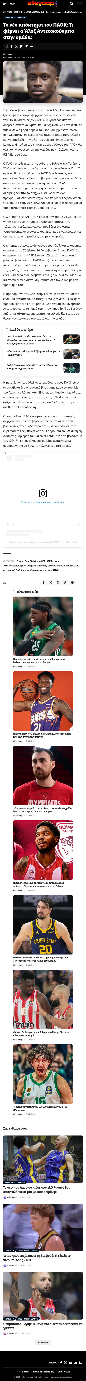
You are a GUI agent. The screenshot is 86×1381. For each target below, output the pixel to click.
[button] (6, 3)
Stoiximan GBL (37, 561)
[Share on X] (16, 46)
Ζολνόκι (51, 565)
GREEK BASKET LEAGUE (15, 17)
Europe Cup (23, 561)
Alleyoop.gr (8, 54)
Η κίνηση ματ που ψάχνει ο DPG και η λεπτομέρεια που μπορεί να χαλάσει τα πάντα (42, 735)
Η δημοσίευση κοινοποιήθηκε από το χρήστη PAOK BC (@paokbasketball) (43, 542)
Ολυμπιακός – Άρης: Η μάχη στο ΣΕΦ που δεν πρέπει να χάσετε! (42, 1326)
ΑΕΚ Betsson (52, 561)
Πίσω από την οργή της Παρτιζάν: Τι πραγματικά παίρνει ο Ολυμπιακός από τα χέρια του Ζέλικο (38, 884)
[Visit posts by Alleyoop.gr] (4, 1197)
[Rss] (80, 1362)
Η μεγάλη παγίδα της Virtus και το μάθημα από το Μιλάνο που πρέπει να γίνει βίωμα (39, 661)
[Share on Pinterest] (58, 582)
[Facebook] (61, 1362)
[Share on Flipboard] (21, 46)
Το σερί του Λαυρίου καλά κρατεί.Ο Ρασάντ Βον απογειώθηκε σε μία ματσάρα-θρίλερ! (36, 1189)
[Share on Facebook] (11, 46)
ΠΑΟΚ (56, 570)
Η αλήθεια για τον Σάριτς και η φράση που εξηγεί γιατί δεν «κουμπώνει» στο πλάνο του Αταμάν (42, 959)
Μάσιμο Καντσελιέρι (68, 565)
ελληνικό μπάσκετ (36, 565)
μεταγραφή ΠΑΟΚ (12, 570)
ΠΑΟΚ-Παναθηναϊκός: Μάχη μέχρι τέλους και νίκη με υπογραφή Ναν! (32, 366)
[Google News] (75, 1362)
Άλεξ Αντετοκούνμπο (14, 565)
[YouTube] (70, 1362)
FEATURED (9, 1251)
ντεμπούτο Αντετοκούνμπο (37, 570)
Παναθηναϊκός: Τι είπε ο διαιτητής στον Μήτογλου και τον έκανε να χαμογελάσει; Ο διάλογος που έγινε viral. (30, 340)
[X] (65, 1362)
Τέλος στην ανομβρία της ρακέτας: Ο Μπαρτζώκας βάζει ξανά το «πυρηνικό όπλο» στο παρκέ (42, 810)
